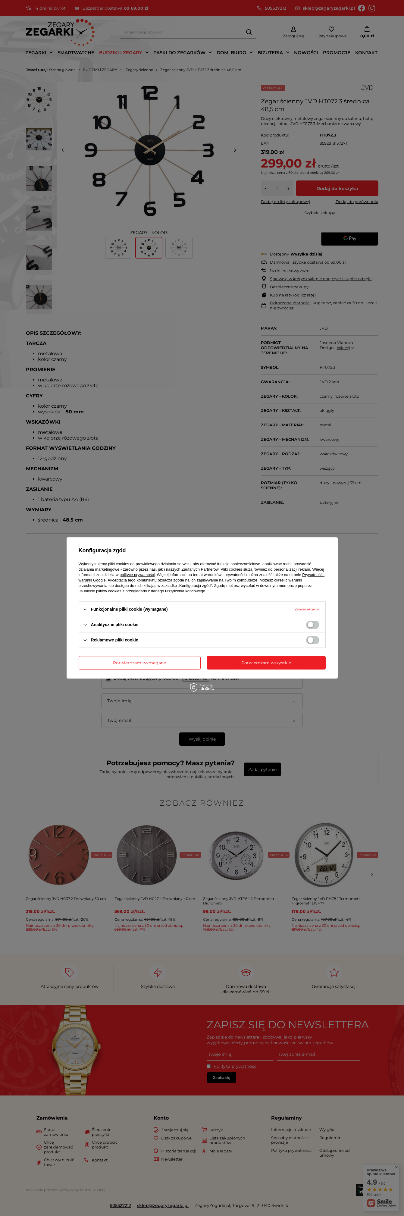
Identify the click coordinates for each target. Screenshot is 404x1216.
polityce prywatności (137, 574)
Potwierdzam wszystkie (266, 663)
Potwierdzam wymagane (139, 663)
